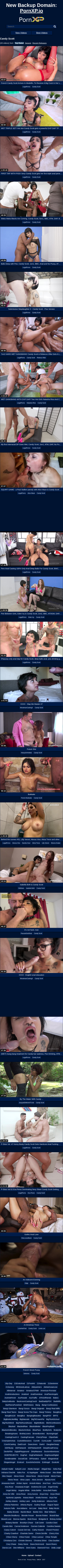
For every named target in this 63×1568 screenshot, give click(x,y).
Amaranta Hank (8, 1483)
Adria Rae (57, 1469)
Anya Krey (44, 1494)
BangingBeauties (34, 1416)
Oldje (26, 1283)
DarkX (42, 1444)
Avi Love (32, 1508)
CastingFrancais (27, 1437)
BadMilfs (57, 1401)
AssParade (22, 1398)
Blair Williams (50, 1512)
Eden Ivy (31, 617)
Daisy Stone (23, 1544)
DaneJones (32, 1444)
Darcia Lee (6, 1548)
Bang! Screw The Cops (27, 1412)
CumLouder (46, 1441)
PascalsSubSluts (26, 933)
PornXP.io (31, 10)
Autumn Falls (9, 1508)
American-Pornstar (48, 1391)
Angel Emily (53, 1487)
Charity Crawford (11, 1533)
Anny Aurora (33, 1494)
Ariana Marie (28, 1497)
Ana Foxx (47, 1483)
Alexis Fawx (56, 1476)
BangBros (57, 1412)
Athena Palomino (11, 1505)
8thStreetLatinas (23, 1387)
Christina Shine (40, 1540)
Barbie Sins (38, 1512)
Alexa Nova (31, 1476)
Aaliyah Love (20, 1469)
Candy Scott (36, 87)
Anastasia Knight (22, 1487)
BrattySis (57, 1430)
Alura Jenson (37, 1480)
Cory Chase (11, 1544)
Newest (28, 43)
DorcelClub (22, 1459)
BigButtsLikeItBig (11, 1419)
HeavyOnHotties (26, 753)
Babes (55, 1398)
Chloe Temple (51, 1537)
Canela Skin (8, 1526)
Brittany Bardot (12, 1523)
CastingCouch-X (12, 1437)
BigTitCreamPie (37, 1419)
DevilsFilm (8, 1451)
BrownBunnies (39, 1433)
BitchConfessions (53, 1423)
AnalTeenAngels (51, 1394)
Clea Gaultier (53, 1540)
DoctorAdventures (51, 1451)
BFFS (55, 1416)
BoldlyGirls (47, 1430)
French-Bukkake (26, 798)
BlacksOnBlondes (9, 1430)
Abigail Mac (46, 1469)
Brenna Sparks (19, 1519)
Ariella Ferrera (41, 1497)
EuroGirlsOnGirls (33, 1462)
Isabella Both (30, 888)
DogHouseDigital (52, 1455)
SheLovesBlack (26, 1238)
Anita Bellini (36, 1490)
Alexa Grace (19, 1476)
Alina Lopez (25, 1480)
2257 (43, 1559)
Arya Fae (53, 1497)
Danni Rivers (51, 1544)
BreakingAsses (11, 1433)
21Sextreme (53, 1383)
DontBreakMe (10, 1459)
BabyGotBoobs (8, 1401)
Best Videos (41, 33)
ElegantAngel (9, 1462)
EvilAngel (46, 1462)
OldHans (21, 888)
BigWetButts (39, 1423)
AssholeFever (10, 1398)
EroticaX (20, 1462)
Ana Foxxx (57, 1483)
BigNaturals (24, 1419)
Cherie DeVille (41, 1533)
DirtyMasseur (36, 1451)
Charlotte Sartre (26, 1533)
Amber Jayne (21, 1483)
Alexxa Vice (16, 843)
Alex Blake (57, 1472)
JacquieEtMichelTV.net (26, 1103)
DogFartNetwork (36, 1455)
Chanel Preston (52, 1530)
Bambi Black (26, 1512)
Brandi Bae (54, 1515)
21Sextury (10, 1387)
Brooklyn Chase (26, 1523)
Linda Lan (42, 1328)
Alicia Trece (36, 843)
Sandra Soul (26, 843)
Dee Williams (18, 1548)
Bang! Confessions (49, 1405)
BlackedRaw (22, 1426)
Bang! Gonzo (24, 1408)
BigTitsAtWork (8, 1423)
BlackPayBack (48, 1426)
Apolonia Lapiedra (13, 1497)
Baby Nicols (54, 1508)
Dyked (43, 1459)
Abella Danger (34, 1469)
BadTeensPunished (14, 1405)
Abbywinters (37, 1387)
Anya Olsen (55, 1494)
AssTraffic (33, 1398)
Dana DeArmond (37, 1544)
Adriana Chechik (8, 1472)
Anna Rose (21, 1494)
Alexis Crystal (43, 1476)
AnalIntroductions (12, 1394)
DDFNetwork (20, 1448)
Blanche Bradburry (11, 1515)
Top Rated (19, 43)
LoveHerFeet (22, 1328)
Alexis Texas (13, 1480)
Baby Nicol (42, 1508)
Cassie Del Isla (24, 1530)
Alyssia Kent (50, 1480)
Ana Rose (9, 1487)
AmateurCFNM (32, 1391)
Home (24, 1555)
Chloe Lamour (37, 1537)
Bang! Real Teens (9, 1412)
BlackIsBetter (35, 1426)
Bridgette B (43, 1519)
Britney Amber (56, 1519)
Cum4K (36, 1441)
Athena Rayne (26, 1505)
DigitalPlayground (22, 1451)
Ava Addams (22, 1508)
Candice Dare (51, 1523)
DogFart (23, 1455)
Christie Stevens (25, 1540)
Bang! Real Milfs (53, 1408)
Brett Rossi (32, 1519)
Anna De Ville (8, 1494)
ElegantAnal (53, 1459)
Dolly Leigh (56, 1548)
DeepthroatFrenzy (50, 1448)
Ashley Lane (25, 1501)
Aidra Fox (21, 1472)
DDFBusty (9, 1448)
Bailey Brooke (13, 1512)
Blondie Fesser (27, 1515)
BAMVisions (29, 1405)
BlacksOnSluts (25, 1430)
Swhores (26, 1373)
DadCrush (22, 1444)
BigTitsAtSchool (52, 1419)
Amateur (20, 1391)
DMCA (39, 1559)
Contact (38, 1555)
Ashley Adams (12, 1501)
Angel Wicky (11, 1490)
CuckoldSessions (24, 1441)
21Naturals (41, 1383)
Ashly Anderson (38, 1501)
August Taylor (53, 1505)
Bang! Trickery (45, 1412)
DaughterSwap (53, 1444)
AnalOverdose (36, 1394)
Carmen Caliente (38, 1526)
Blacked (12, 1426)
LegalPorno (26, 87)
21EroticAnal (19, 1383)
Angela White (23, 1490)
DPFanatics (34, 1459)
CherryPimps (41, 1437)
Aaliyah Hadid (7, 1469)
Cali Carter (39, 1523)
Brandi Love (6, 1519)
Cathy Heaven (38, 1530)
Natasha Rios (31, 403)
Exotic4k (55, 1462)
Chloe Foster (24, 1537)
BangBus (21, 1416)
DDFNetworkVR (34, 1448)
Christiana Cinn (10, 1540)
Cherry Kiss (54, 1533)
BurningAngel (52, 1433)
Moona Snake (55, 843)
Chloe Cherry (11, 1537)
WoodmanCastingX (26, 708)
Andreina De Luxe (38, 1487)
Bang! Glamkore (10, 1408)
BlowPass (37, 1430)
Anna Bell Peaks (50, 1490)
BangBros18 (10, 1416)
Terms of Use (22, 1559)
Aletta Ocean (45, 1472)
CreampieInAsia (8, 1441)
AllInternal (11, 1391)
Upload (31, 1555)
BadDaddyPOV (45, 1401)
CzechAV (57, 1441)
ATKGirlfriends (45, 1398)
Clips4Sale (53, 1437)
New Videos (21, 33)
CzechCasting (10, 1444)
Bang (37, 1405)
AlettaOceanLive (50, 1387)
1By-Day (8, 1383)
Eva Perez (31, 1193)
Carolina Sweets (53, 1526)
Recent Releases (39, 43)
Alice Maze (31, 493)
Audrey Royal (39, 1505)
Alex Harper (7, 1476)
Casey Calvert (10, 1530)
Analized (25, 1394)
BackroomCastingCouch (27, 1401)
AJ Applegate (32, 1472)
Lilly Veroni (45, 843)
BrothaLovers (25, 1433)
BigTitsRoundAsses (24, 1423)
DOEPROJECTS (11, 1455)
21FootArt (31, 1383)
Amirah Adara (35, 1483)
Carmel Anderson (22, 1526)
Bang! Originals (38, 1408)
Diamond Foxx (43, 1548)
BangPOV (47, 1416)
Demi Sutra (30, 1548)
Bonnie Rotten (42, 1515)
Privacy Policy (31, 1559)
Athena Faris (52, 1501)
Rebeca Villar (41, 358)
